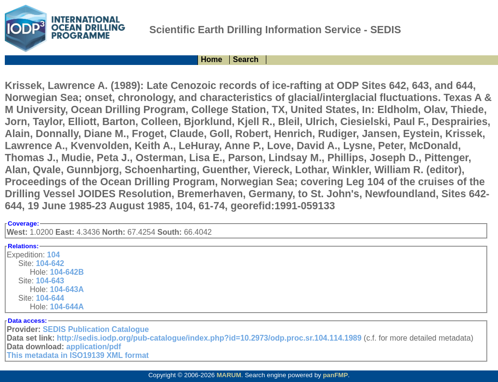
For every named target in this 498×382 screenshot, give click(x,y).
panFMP (335, 375)
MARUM (229, 375)
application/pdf (93, 347)
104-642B (67, 272)
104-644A (67, 307)
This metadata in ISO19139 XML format (78, 355)
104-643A (67, 289)
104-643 (50, 281)
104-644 (50, 298)
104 (53, 255)
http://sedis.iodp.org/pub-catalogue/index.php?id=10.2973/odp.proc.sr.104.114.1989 (209, 338)
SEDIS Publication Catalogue (96, 329)
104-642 (50, 263)
